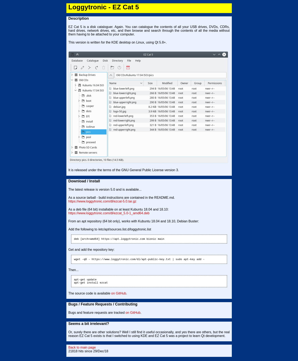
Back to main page (82, 350)
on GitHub (118, 296)
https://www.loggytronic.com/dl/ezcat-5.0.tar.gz (102, 201)
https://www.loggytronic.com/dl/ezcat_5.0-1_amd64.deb (109, 213)
